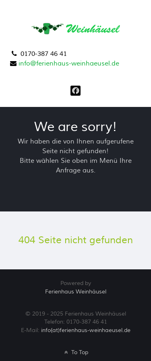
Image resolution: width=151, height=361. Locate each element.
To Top (75, 352)
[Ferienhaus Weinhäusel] (76, 28)
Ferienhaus (75, 291)
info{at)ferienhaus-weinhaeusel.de (85, 330)
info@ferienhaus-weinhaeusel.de (69, 63)
